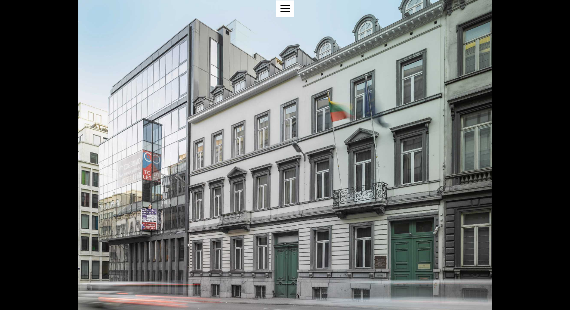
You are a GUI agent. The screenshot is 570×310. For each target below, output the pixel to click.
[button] (285, 8)
